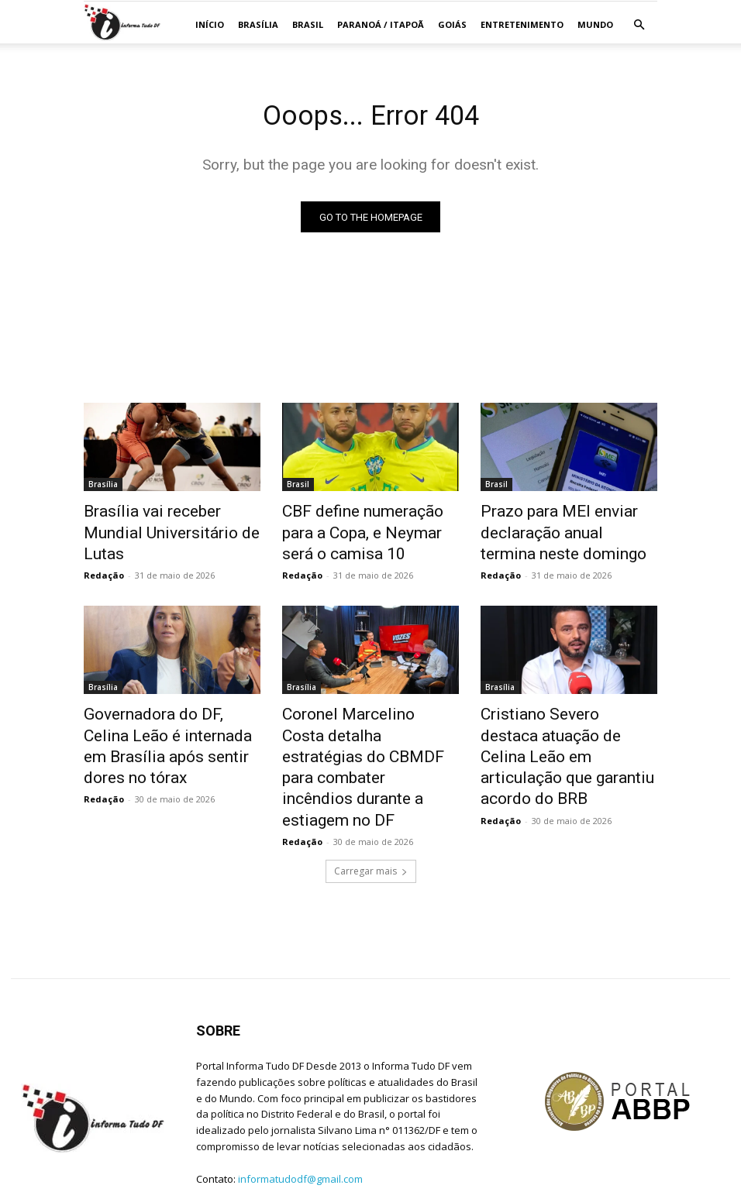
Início (209, 24)
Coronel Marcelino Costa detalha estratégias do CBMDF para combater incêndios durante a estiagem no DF (368, 739)
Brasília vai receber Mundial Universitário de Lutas (163, 522)
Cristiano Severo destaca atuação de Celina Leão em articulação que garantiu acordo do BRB (559, 730)
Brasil (307, 24)
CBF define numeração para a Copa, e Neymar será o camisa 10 (370, 530)
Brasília (258, 24)
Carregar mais (371, 821)
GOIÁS (452, 24)
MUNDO (595, 24)
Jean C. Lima (173, 1184)
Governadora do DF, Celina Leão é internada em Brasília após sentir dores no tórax (166, 722)
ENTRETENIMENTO (522, 24)
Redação (104, 550)
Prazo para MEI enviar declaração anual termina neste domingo (554, 530)
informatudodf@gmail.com (300, 1129)
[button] (638, 25)
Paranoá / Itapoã (380, 24)
